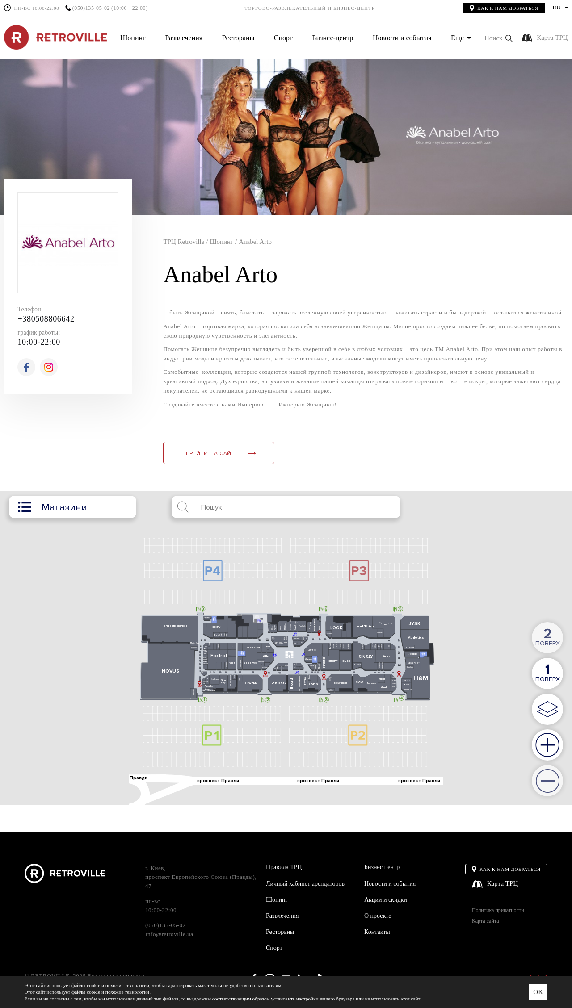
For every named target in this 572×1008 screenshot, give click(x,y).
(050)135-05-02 (91, 8)
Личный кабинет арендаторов (305, 883)
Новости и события (402, 38)
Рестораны (238, 38)
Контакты (377, 932)
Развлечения (183, 38)
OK (538, 991)
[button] (498, 38)
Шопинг (132, 38)
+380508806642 (45, 318)
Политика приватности (498, 910)
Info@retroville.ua (169, 934)
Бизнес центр (382, 867)
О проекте (377, 915)
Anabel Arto (255, 241)
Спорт (283, 38)
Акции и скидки (385, 899)
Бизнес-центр (332, 38)
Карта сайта (485, 921)
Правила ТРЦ (284, 867)
